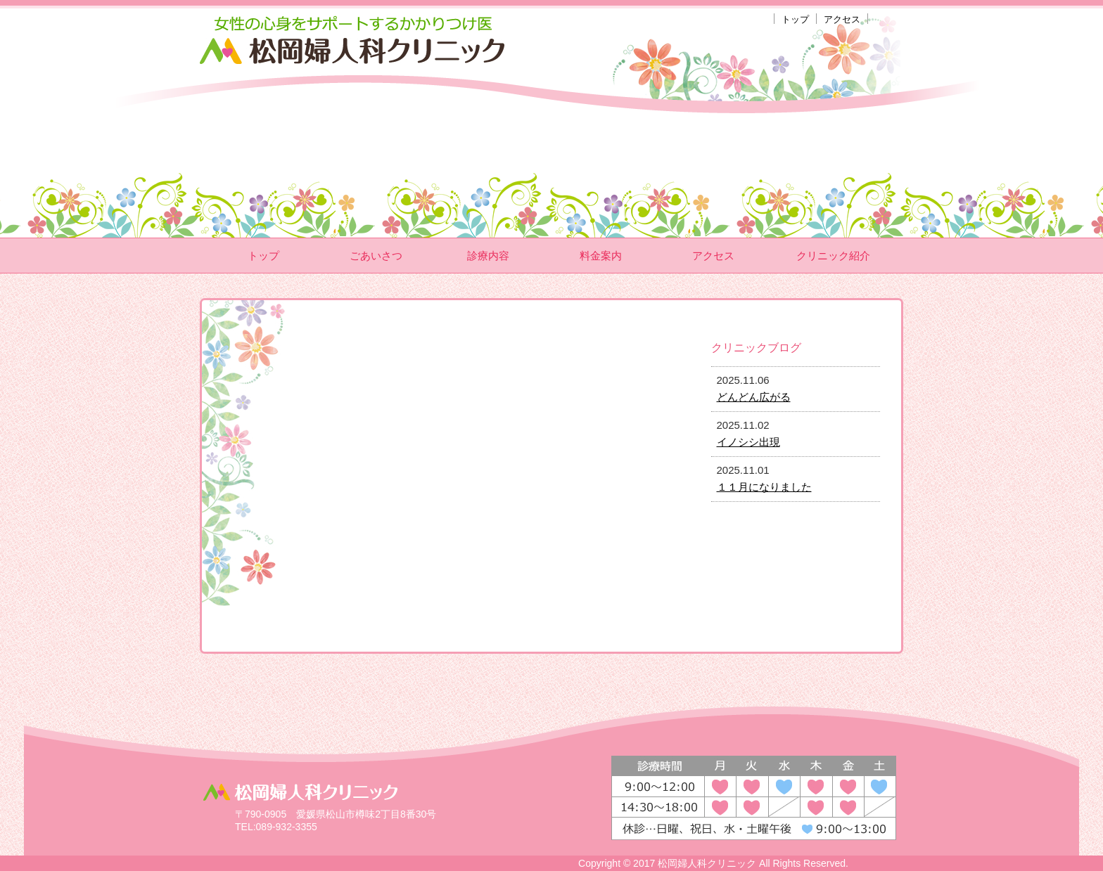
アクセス (842, 19)
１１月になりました (764, 487)
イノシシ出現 (748, 442)
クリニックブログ (756, 348)
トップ (795, 19)
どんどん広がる (754, 397)
